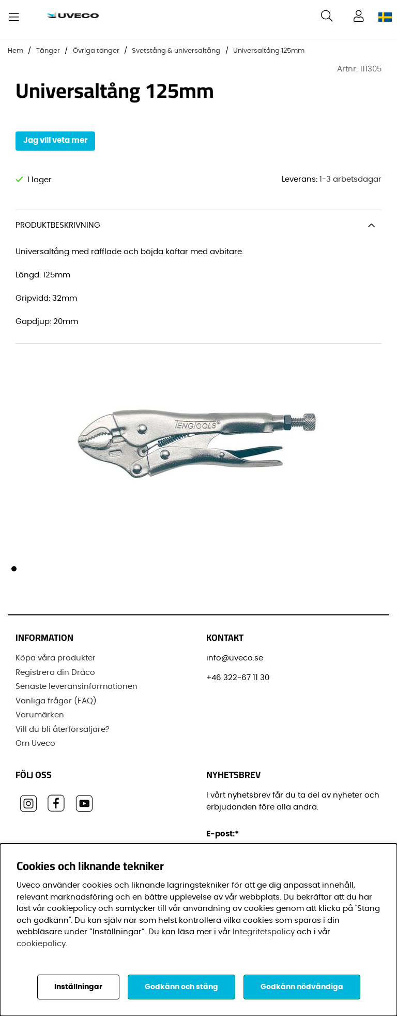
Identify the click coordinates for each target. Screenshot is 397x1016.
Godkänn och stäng (181, 987)
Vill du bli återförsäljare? (63, 729)
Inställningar (78, 987)
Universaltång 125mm (268, 51)
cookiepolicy (41, 944)
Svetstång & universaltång (176, 51)
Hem (15, 51)
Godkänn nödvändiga (302, 987)
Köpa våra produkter (56, 658)
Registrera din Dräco (55, 672)
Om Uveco (35, 743)
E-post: (224, 834)
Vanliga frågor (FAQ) (56, 700)
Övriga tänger (96, 51)
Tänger (48, 51)
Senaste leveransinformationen (77, 686)
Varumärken (40, 715)
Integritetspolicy (264, 932)
